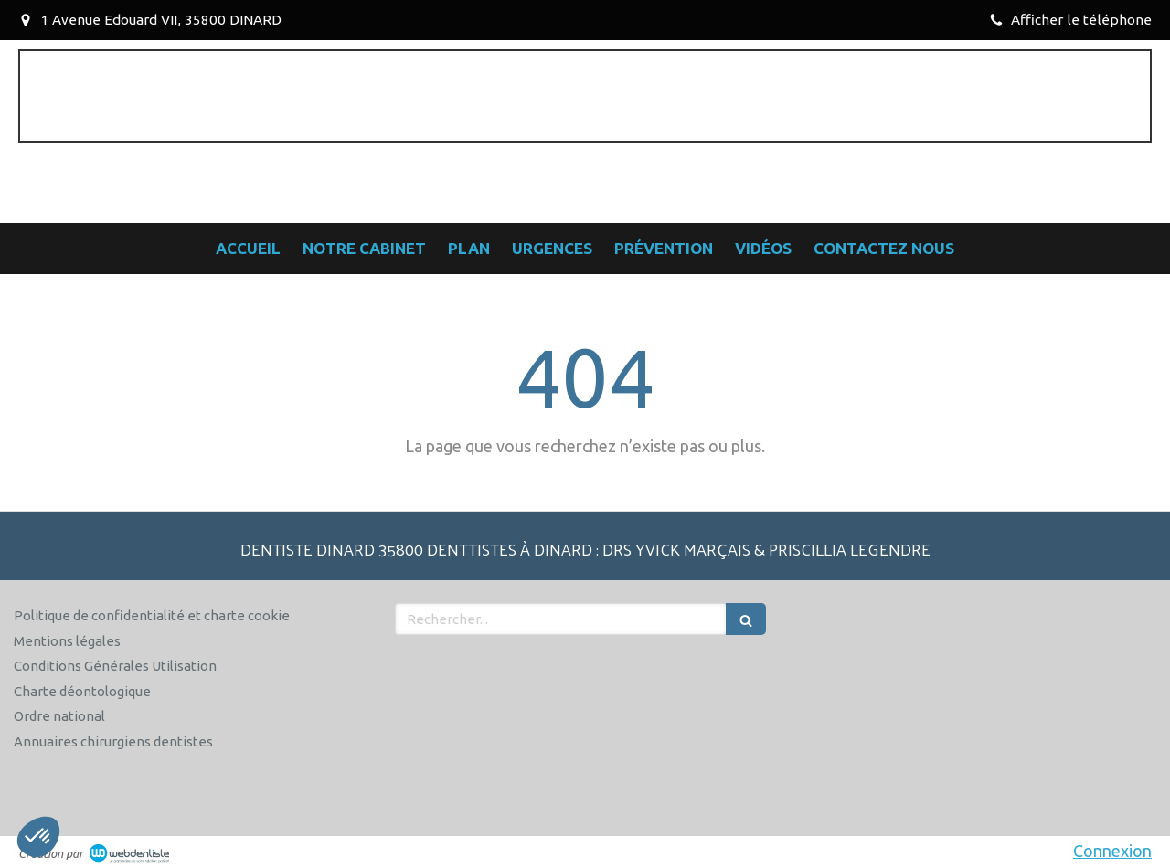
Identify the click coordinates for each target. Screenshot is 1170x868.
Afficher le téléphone (1081, 19)
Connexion (1112, 851)
